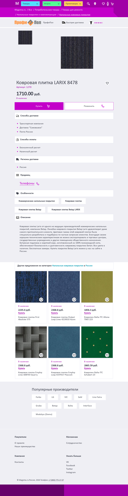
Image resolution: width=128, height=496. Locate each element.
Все (30, 10)
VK (67, 462)
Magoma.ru (20, 10)
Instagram (71, 472)
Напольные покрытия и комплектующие (36, 15)
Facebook (70, 465)
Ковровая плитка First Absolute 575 (28, 318)
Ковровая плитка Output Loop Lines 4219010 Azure (63, 318)
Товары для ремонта (72, 10)
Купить (39, 106)
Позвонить (89, 106)
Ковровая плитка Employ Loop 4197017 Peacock (63, 373)
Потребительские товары (47, 10)
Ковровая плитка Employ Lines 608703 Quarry (30, 373)
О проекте (19, 443)
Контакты (19, 462)
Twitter (69, 469)
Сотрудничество (74, 443)
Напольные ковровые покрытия (74, 15)
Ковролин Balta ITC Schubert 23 (93, 373)
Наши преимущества (25, 446)
